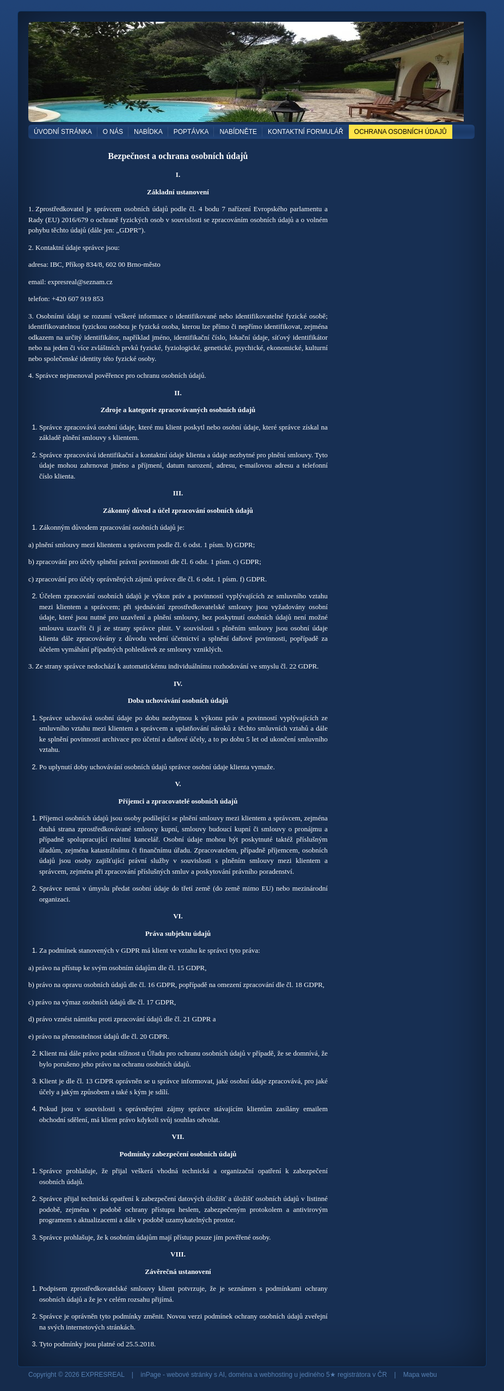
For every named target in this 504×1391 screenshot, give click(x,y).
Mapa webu (420, 1374)
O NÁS (113, 132)
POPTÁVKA (191, 132)
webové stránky (189, 1374)
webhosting (275, 1374)
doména (240, 1374)
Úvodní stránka (63, 132)
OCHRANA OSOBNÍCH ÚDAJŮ (400, 132)
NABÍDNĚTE (238, 132)
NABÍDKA (148, 132)
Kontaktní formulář (305, 132)
